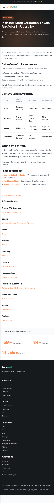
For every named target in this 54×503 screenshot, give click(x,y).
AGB (3, 471)
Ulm (20, 212)
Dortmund (5, 288)
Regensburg (21, 223)
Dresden (5, 320)
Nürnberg (12, 223)
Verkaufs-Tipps (7, 388)
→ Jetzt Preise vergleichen (11, 195)
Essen (21, 288)
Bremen (4, 245)
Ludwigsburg (6, 212)
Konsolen (5, 450)
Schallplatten (6, 440)
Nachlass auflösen (11, 181)
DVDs (3, 433)
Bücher (4, 426)
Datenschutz (6, 468)
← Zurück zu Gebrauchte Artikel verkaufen (18, 331)
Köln (25, 288)
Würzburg (30, 223)
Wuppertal (31, 288)
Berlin (4, 234)
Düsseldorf (14, 288)
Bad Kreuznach (7, 299)
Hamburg (5, 256)
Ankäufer (5, 392)
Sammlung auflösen (12, 185)
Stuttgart (15, 212)
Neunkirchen (6, 310)
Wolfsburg (13, 277)
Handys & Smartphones (9, 443)
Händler (4, 416)
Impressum (5, 464)
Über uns (5, 461)
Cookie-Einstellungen (9, 475)
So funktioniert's (7, 385)
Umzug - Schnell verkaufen (15, 175)
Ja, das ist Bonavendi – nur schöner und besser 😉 (27, 2)
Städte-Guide (6, 395)
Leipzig (11, 320)
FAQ (3, 412)
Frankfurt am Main (8, 266)
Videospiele (6, 437)
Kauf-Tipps (5, 409)
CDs (3, 430)
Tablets (4, 447)
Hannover (5, 277)
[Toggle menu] (4, 7)
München (5, 223)
